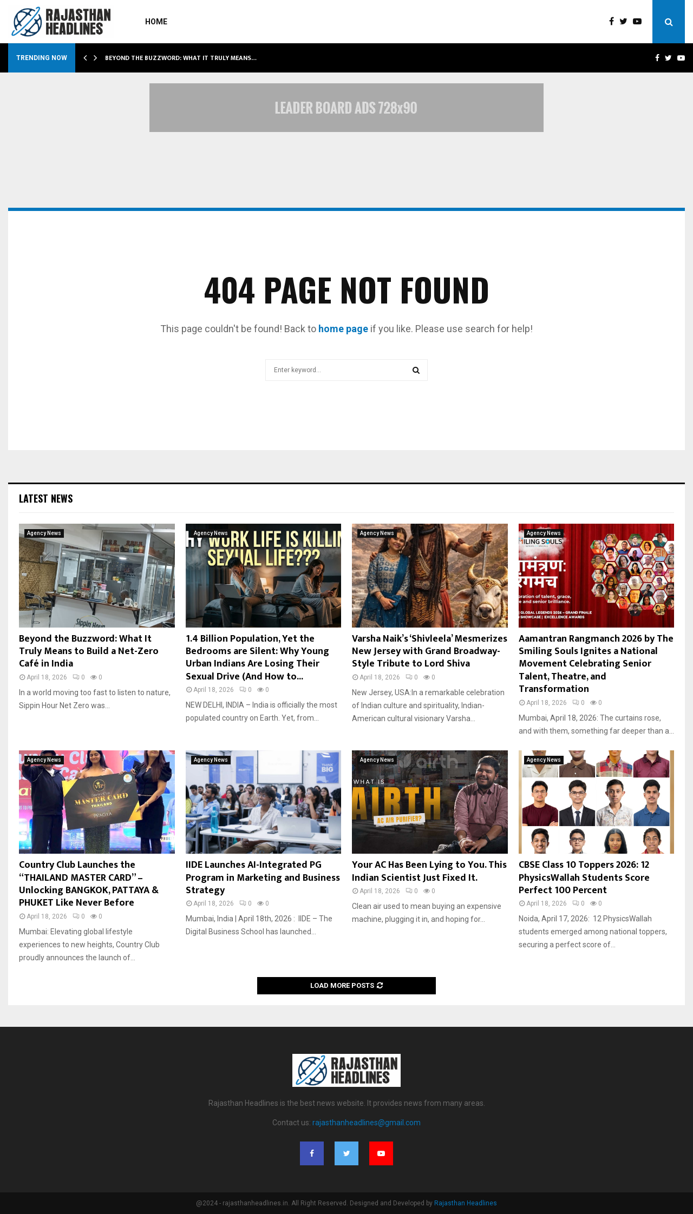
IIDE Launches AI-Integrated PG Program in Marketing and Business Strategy (263, 878)
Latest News (46, 498)
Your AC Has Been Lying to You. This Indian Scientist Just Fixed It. (429, 871)
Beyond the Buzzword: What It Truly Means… (181, 57)
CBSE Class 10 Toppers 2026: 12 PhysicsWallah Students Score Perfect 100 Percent (584, 878)
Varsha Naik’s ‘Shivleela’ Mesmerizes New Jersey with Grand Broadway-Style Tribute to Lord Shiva (429, 651)
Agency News (44, 533)
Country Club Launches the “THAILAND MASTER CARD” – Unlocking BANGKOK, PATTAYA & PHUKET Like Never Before (89, 884)
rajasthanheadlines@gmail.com (366, 1122)
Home (156, 21)
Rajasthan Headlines (465, 1203)
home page (343, 328)
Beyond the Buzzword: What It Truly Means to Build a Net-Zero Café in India (89, 651)
